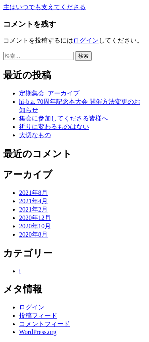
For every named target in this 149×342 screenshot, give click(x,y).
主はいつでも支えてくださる (44, 7)
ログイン (86, 40)
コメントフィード (44, 324)
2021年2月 (33, 209)
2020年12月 (35, 217)
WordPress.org (37, 331)
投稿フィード (38, 315)
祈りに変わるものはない (54, 126)
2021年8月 (33, 192)
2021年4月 (33, 201)
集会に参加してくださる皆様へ (63, 118)
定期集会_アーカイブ (49, 93)
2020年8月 (33, 234)
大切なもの (35, 135)
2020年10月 (35, 226)
